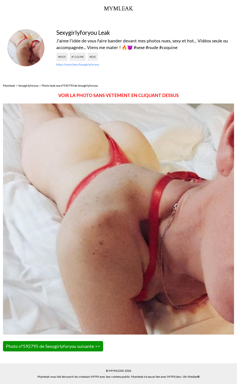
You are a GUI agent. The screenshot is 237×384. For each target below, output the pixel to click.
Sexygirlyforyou (28, 85)
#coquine (77, 56)
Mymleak (9, 85)
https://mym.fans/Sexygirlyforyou (77, 64)
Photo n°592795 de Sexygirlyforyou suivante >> (53, 346)
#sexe (92, 56)
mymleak (118, 8)
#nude (62, 56)
